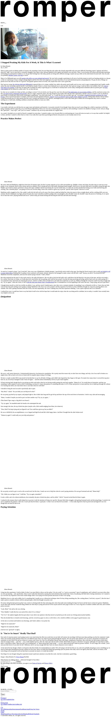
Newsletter (15, 714)
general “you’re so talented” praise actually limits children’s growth (68, 96)
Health (2, 711)
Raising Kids (4, 703)
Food (21, 709)
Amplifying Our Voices (32, 709)
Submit (18, 661)
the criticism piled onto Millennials (22, 84)
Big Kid (19, 704)
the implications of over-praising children (80, 92)
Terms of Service (37, 663)
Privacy (10, 714)
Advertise (20, 714)
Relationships (8, 709)
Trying (6, 699)
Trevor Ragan (20, 657)
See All (3, 699)
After (12, 699)
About (2, 714)
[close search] (1, 693)
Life (2, 707)
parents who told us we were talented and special (35, 78)
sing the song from (40, 282)
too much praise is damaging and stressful (15, 93)
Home (24, 709)
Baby (6, 704)
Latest (2, 712)
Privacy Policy (48, 663)
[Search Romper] (8, 691)
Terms (6, 714)
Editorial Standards (34, 714)
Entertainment (16, 709)
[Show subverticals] (1, 696)
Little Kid (14, 704)
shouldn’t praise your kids (15, 75)
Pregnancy (4, 698)
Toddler (10, 704)
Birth (9, 699)
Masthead (26, 714)
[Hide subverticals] (3, 694)
